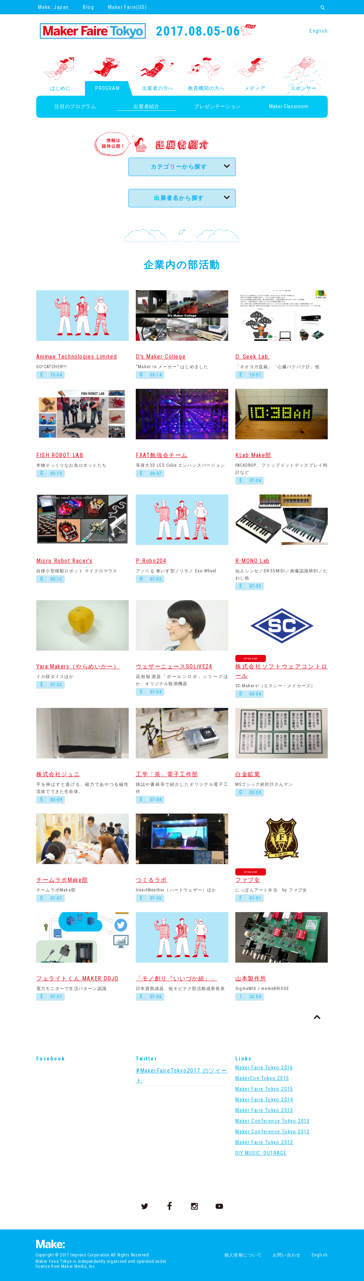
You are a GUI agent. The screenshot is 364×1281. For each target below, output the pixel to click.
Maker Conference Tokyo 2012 (272, 1131)
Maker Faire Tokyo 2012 (264, 1142)
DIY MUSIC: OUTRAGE (261, 1153)
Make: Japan (53, 7)
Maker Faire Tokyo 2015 (264, 1089)
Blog (88, 7)
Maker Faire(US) (127, 7)
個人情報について (243, 1255)
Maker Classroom (289, 106)
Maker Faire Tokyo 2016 (264, 1067)
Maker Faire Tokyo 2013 (264, 1110)
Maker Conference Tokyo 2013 (272, 1121)
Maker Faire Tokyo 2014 (264, 1099)
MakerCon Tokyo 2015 (262, 1078)
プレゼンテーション (217, 106)
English (319, 31)
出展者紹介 (146, 106)
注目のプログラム (75, 106)
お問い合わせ (287, 1255)
